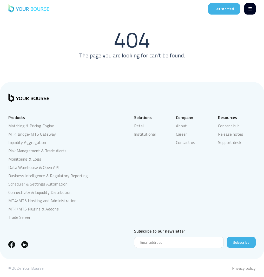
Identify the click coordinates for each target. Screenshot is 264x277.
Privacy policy (244, 268)
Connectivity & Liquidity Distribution (39, 192)
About (181, 125)
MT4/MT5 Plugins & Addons (33, 209)
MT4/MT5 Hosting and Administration (42, 200)
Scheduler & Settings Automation (38, 184)
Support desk (229, 142)
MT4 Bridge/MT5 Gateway (32, 134)
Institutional (145, 134)
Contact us (185, 142)
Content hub (229, 125)
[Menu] (250, 9)
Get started (224, 8)
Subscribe (241, 242)
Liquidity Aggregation (27, 142)
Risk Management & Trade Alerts (37, 150)
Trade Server (19, 217)
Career (181, 134)
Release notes (230, 134)
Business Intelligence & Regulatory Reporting (48, 175)
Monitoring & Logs (24, 159)
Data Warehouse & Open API (33, 167)
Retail (139, 125)
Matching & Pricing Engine (31, 125)
